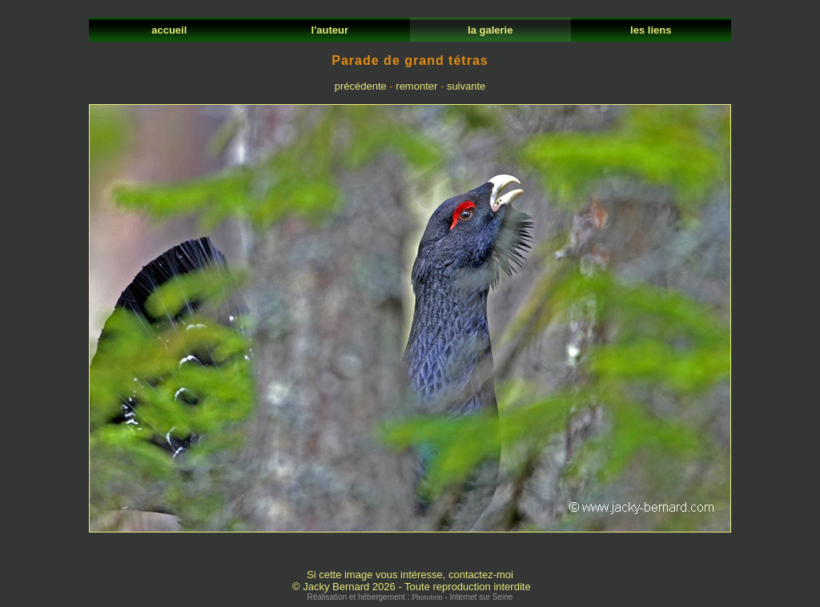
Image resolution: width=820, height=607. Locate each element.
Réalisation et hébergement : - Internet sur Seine (410, 597)
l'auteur (329, 30)
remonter (416, 86)
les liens (651, 30)
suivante (466, 86)
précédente (361, 86)
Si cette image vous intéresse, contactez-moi (410, 575)
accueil (169, 30)
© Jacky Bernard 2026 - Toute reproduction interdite (411, 587)
